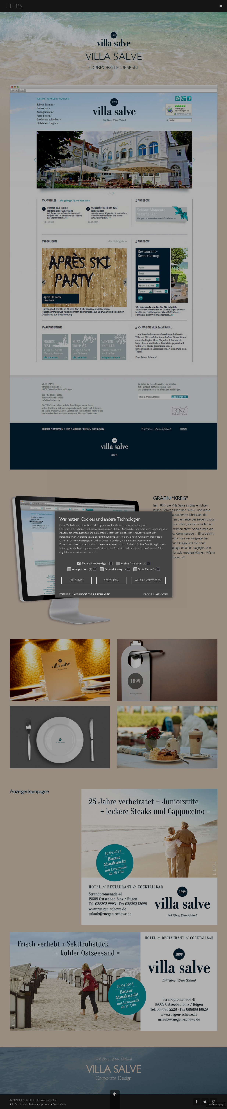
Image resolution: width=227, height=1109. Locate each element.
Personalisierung (113, 569)
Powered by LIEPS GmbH (155, 593)
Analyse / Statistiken (131, 563)
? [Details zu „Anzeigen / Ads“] (94, 569)
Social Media (145, 569)
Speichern (111, 580)
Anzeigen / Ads (80, 569)
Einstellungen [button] (103, 593)
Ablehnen (76, 580)
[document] (113, 538)
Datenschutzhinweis (84, 593)
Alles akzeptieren (148, 580)
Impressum (65, 593)
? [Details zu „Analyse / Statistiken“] (148, 563)
